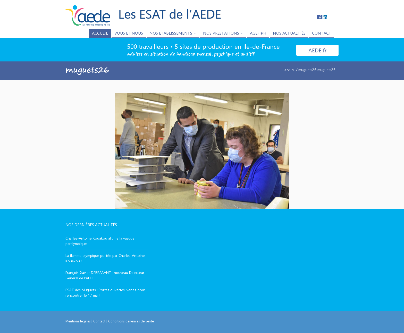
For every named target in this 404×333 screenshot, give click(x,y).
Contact (99, 321)
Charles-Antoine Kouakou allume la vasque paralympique (99, 241)
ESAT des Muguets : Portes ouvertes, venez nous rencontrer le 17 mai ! (105, 292)
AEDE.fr (317, 50)
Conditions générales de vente (131, 321)
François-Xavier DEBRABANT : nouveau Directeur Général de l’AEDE (104, 275)
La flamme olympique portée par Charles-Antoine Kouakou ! (105, 258)
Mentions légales (77, 321)
